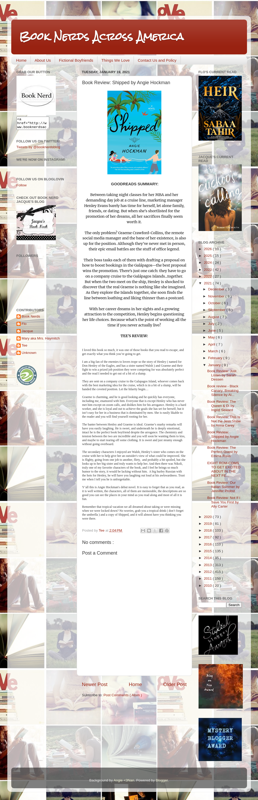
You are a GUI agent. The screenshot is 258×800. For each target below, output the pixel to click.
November (217, 296)
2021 (208, 283)
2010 (208, 586)
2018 (208, 530)
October (215, 303)
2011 (208, 578)
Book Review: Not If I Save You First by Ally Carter (223, 502)
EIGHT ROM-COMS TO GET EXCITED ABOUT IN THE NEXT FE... (223, 469)
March (213, 351)
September (217, 310)
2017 (208, 537)
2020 (208, 517)
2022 (208, 276)
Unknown (29, 355)
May (212, 337)
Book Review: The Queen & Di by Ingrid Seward (221, 406)
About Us (43, 60)
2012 (208, 572)
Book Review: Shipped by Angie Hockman (223, 436)
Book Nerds (31, 319)
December (217, 289)
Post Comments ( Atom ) (122, 695)
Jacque (27, 333)
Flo (24, 326)
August (214, 317)
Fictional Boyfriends (76, 60)
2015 (208, 551)
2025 (208, 256)
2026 (208, 249)
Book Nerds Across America (101, 36)
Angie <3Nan (124, 780)
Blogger (162, 780)
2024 (208, 262)
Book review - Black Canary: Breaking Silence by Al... (222, 390)
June (212, 330)
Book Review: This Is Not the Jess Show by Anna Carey (224, 421)
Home (21, 60)
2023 (208, 270)
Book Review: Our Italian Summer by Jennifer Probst (223, 487)
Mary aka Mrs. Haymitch (41, 341)
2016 (208, 544)
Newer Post (95, 684)
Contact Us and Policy (157, 60)
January (215, 365)
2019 (208, 524)
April (212, 344)
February (215, 358)
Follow (22, 187)
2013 (208, 565)
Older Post (174, 684)
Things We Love (115, 60)
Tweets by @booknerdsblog (38, 149)
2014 (208, 558)
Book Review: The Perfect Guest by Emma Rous (222, 452)
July (212, 324)
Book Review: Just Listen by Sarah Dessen (221, 375)
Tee (25, 348)
